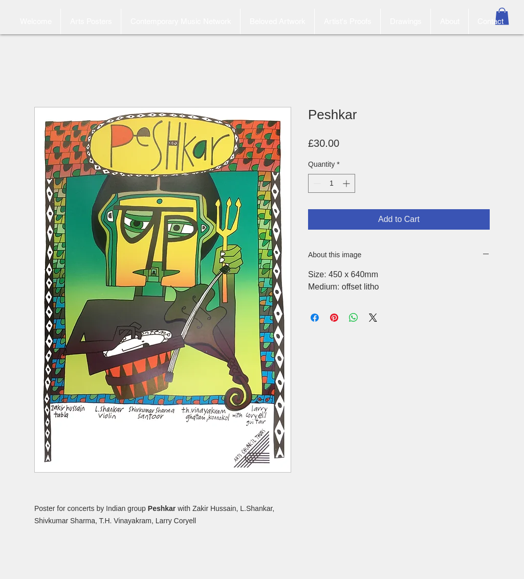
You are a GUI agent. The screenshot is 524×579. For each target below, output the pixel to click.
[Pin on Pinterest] (334, 317)
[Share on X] (373, 317)
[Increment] (347, 183)
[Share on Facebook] (315, 317)
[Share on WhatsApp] (353, 317)
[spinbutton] (331, 183)
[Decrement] (316, 183)
